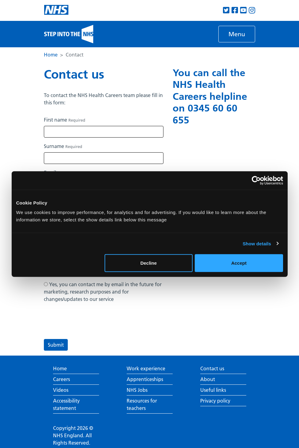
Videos (60, 390)
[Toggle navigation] (236, 34)
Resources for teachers (142, 404)
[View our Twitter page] (226, 10)
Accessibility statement (66, 404)
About (207, 379)
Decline (148, 263)
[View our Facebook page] (235, 10)
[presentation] (90, 322)
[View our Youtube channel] (243, 10)
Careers (61, 379)
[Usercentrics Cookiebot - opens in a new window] (256, 180)
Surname (63, 146)
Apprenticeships (145, 379)
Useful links (213, 390)
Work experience (146, 368)
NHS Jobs (137, 390)
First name (64, 120)
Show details (257, 243)
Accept (239, 263)
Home (51, 55)
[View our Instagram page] (252, 10)
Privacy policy (215, 401)
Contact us (212, 368)
